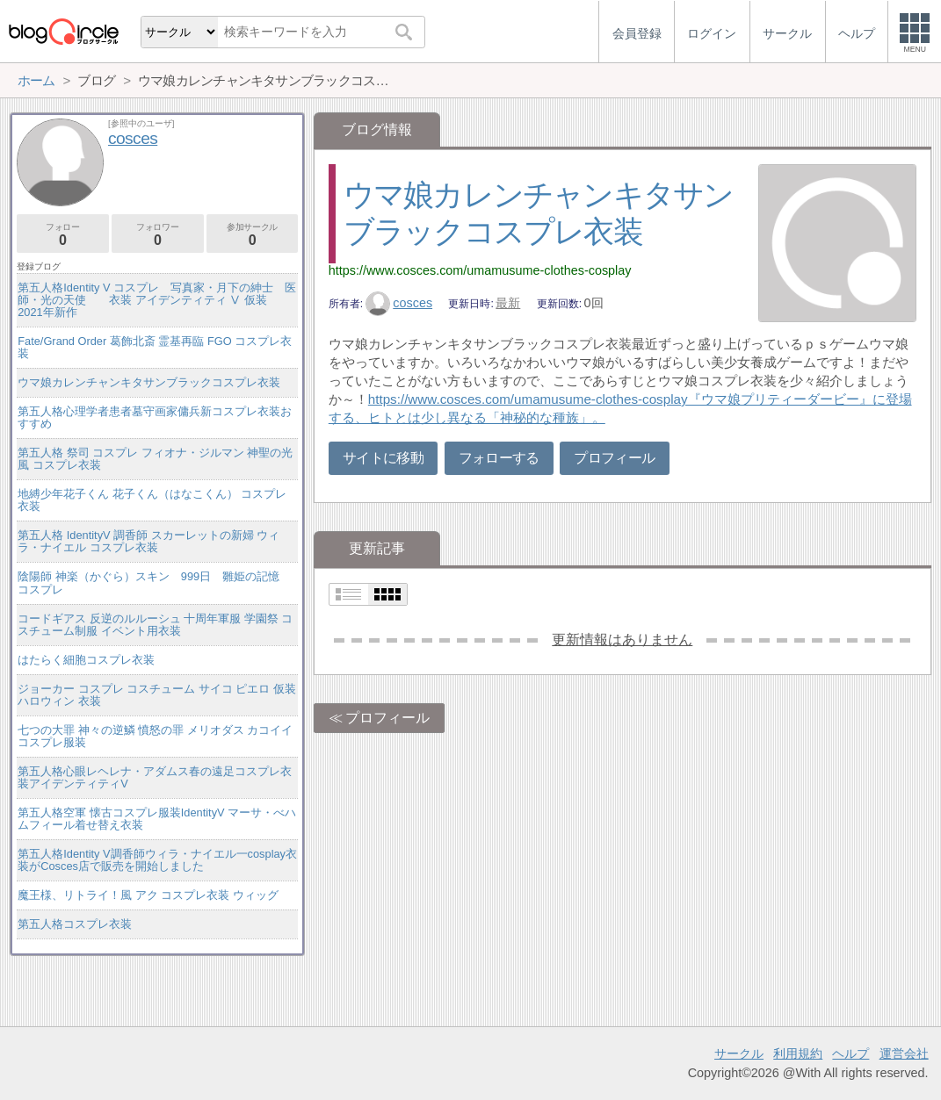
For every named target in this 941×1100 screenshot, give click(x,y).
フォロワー (158, 235)
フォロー (63, 235)
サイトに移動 (383, 457)
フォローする (499, 457)
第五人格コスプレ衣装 (75, 924)
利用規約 (797, 1053)
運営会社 (904, 1053)
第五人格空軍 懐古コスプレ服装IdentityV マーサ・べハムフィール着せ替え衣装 (157, 818)
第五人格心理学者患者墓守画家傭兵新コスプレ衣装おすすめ (155, 417)
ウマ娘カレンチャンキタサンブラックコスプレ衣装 (149, 382)
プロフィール (614, 457)
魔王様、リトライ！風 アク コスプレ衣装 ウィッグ (148, 895)
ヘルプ (850, 1053)
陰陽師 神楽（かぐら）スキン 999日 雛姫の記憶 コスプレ (154, 582)
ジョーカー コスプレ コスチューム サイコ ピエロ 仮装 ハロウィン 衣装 (157, 695)
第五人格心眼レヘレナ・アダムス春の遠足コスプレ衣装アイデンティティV (155, 777)
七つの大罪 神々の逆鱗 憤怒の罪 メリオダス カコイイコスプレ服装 (155, 736)
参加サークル (252, 235)
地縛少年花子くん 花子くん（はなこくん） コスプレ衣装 (152, 500)
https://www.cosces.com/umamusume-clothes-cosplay (480, 270)
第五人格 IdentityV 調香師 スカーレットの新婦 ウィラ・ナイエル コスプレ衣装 (148, 541)
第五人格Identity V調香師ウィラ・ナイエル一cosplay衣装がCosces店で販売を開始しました (157, 860)
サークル (739, 1053)
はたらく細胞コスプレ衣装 (86, 659)
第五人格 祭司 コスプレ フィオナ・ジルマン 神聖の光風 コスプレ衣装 (155, 458)
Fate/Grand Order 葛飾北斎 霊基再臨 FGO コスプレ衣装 (155, 347)
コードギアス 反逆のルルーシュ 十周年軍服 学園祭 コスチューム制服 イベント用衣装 (155, 624)
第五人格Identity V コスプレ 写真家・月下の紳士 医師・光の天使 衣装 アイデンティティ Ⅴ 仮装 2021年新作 (157, 300)
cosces (399, 303)
